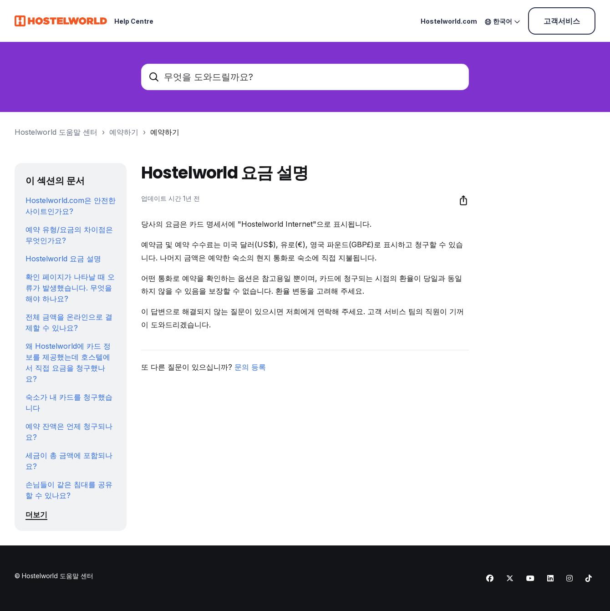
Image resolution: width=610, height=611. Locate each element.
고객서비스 (562, 20)
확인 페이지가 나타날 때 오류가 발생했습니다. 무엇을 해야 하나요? (70, 287)
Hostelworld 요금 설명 (63, 258)
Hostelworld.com (449, 21)
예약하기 (123, 132)
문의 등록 (250, 367)
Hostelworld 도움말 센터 (56, 132)
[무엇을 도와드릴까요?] (305, 77)
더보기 (36, 514)
